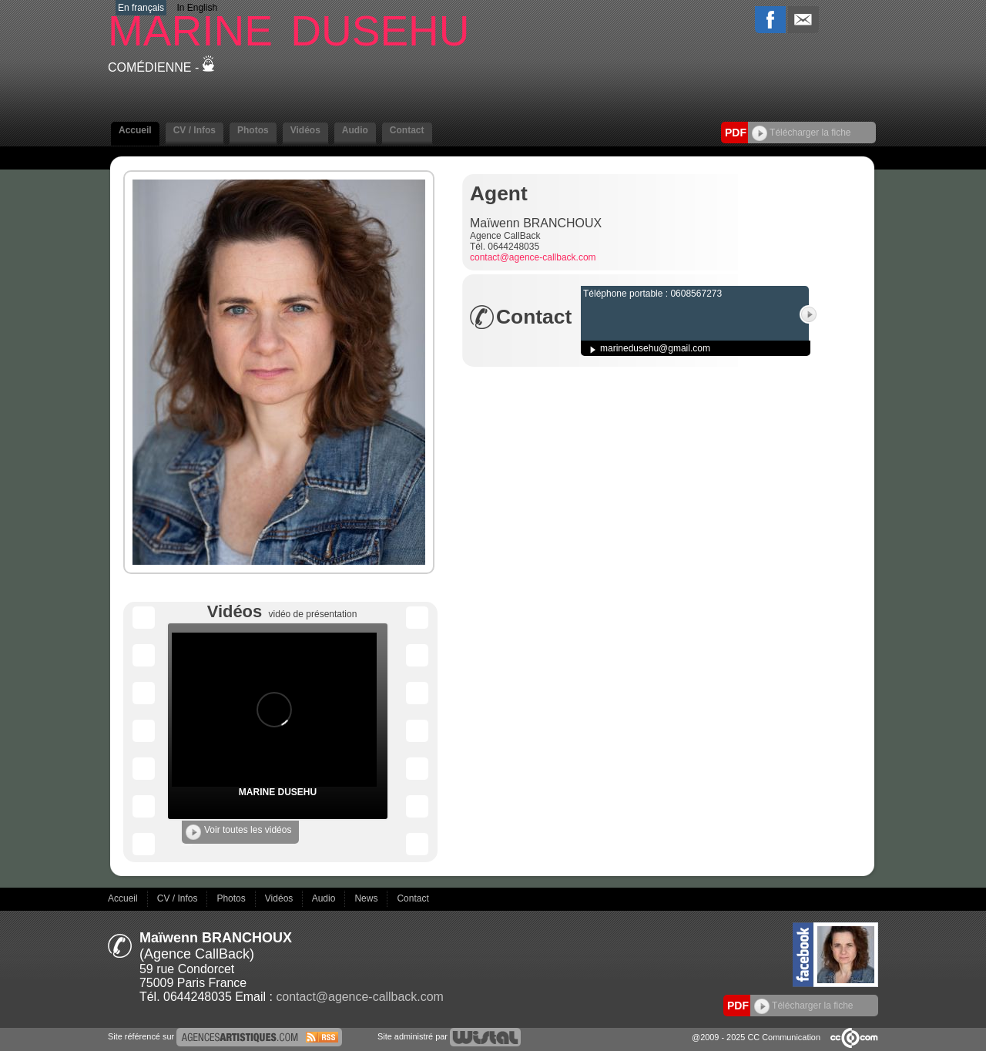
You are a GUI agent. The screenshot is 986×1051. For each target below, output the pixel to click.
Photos (253, 130)
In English (196, 7)
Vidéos (305, 130)
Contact (407, 130)
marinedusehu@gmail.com (655, 348)
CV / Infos (194, 130)
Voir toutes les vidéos (238, 832)
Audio (355, 130)
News (367, 898)
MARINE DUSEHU (278, 792)
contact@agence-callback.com (533, 257)
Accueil (135, 130)
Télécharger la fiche (801, 132)
